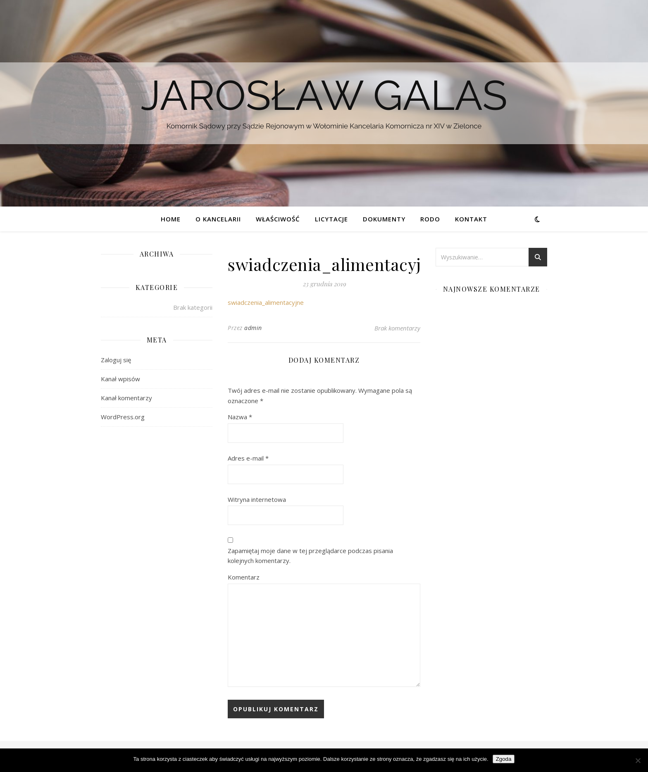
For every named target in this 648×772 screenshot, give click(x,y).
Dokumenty (384, 219)
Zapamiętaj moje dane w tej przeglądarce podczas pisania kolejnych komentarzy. (310, 555)
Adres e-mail (248, 458)
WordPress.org (123, 417)
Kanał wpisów (120, 379)
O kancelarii (218, 219)
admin (253, 328)
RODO (430, 219)
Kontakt (471, 219)
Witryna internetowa (257, 499)
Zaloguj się (116, 360)
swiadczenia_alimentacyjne (266, 302)
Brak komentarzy (397, 328)
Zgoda (504, 759)
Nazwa (240, 417)
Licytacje (331, 219)
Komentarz (244, 577)
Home (171, 219)
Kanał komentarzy (126, 398)
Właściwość (278, 219)
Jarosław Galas (324, 95)
